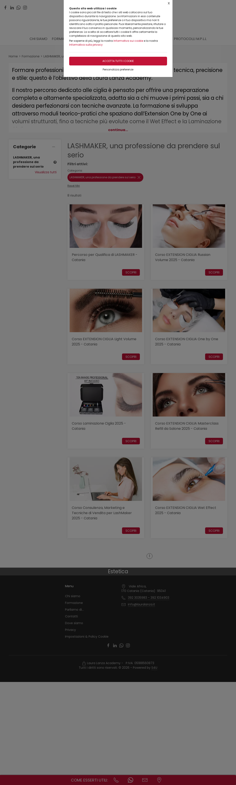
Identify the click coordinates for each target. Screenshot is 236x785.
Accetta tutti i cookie (118, 61)
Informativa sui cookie (128, 41)
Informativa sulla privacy (86, 45)
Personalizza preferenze (118, 69)
